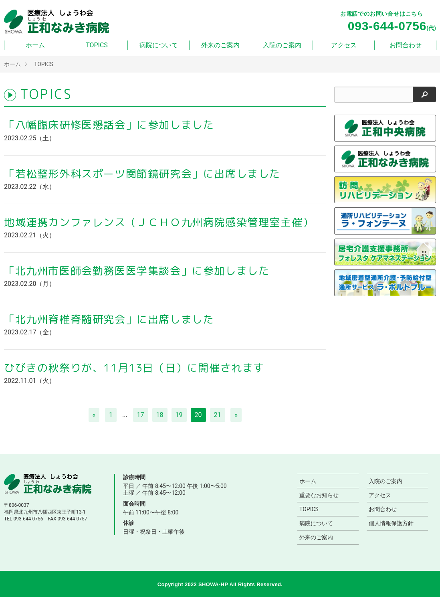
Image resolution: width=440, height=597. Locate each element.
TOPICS (97, 45)
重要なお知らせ (319, 495)
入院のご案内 (282, 45)
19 (179, 415)
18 (159, 415)
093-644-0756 (28, 519)
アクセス (344, 45)
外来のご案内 (220, 45)
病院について (158, 45)
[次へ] (236, 415)
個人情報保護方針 (391, 523)
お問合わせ (406, 45)
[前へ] (94, 415)
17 (140, 415)
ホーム (35, 45)
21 (217, 415)
